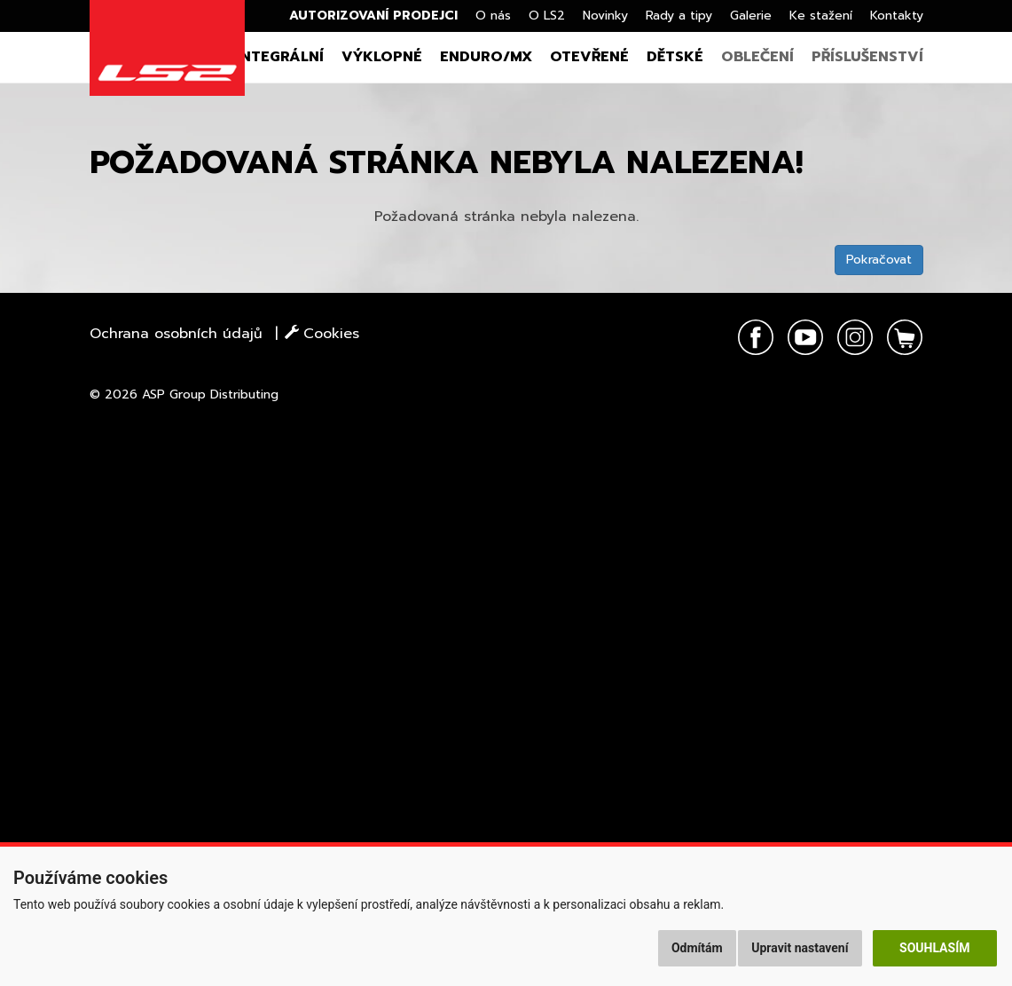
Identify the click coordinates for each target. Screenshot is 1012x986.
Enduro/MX (486, 56)
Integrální (280, 56)
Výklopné (381, 56)
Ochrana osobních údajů (176, 333)
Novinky (605, 15)
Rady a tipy (679, 15)
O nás (493, 15)
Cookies (322, 333)
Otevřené (589, 56)
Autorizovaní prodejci (373, 15)
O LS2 (547, 15)
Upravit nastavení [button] (799, 948)
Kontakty (896, 15)
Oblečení (757, 56)
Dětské (675, 56)
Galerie (751, 15)
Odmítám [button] (697, 948)
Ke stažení (820, 15)
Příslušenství (867, 56)
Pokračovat (879, 259)
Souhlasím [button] (934, 948)
